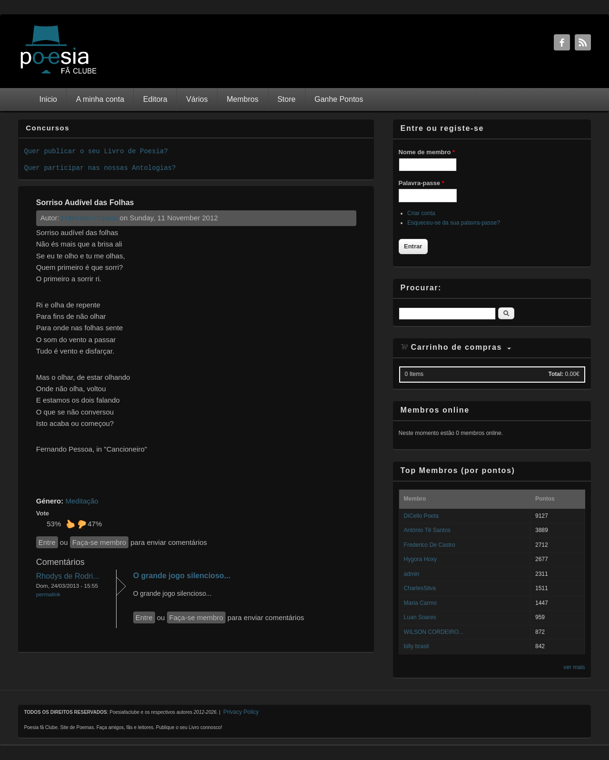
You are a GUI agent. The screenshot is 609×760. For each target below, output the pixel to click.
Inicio (48, 99)
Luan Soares (420, 617)
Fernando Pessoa (89, 218)
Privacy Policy (241, 712)
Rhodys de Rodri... (67, 576)
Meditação (81, 501)
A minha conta (100, 99)
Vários (196, 99)
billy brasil (416, 646)
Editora (155, 99)
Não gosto (82, 524)
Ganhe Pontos (338, 99)
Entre (47, 542)
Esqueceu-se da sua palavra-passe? (453, 222)
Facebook (562, 42)
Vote (42, 513)
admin (412, 574)
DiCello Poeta (421, 516)
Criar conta (421, 213)
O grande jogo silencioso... (181, 576)
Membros (242, 99)
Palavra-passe (421, 183)
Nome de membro (427, 152)
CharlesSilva (420, 588)
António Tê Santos (427, 530)
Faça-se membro (99, 542)
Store (286, 99)
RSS (583, 42)
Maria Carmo (420, 603)
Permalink (48, 594)
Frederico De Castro (429, 545)
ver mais (574, 667)
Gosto (70, 524)
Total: (555, 374)
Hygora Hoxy (420, 559)
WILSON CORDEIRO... (433, 632)
